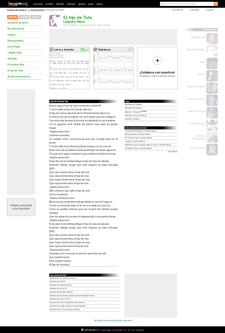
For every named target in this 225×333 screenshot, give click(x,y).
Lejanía (11, 34)
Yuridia (201, 74)
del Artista (24, 17)
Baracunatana (15, 40)
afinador (60, 4)
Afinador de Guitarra (133, 108)
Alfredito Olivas (196, 49)
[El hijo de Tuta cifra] (123, 320)
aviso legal (106, 330)
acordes (49, 4)
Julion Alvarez (196, 123)
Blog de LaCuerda (136, 112)
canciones (38, 4)
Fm (51, 55)
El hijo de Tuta (15, 70)
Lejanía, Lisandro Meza (135, 141)
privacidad (117, 330)
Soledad (12, 58)
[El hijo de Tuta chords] (104, 320)
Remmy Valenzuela (198, 137)
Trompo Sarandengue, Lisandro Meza (141, 131)
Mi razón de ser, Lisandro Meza (138, 138)
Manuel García (196, 111)
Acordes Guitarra (132, 119)
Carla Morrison (196, 98)
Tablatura (104, 49)
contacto (140, 330)
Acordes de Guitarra (16, 9)
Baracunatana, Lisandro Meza (137, 134)
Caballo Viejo (15, 52)
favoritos (71, 4)
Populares (13, 17)
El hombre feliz (16, 64)
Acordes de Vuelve (58, 281)
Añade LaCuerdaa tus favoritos (21, 207)
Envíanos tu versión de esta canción (157, 66)
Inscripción (178, 9)
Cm (51, 53)
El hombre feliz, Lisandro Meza (138, 148)
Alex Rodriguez (196, 86)
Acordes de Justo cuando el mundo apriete (68, 306)
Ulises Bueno (197, 148)
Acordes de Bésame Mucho (61, 292)
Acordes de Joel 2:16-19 (60, 299)
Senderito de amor (18, 22)
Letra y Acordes (64, 49)
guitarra (82, 4)
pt (133, 330)
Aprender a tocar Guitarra (136, 115)
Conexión (194, 9)
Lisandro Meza (37, 9)
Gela (202, 62)
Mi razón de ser (16, 28)
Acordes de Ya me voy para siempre (65, 309)
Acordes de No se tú (58, 288)
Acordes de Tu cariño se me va (63, 278)
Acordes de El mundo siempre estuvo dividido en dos (72, 295)
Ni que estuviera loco (19, 76)
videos (99, 4)
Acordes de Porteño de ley (61, 285)
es (125, 330)
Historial (35, 17)
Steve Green (198, 37)
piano (91, 4)
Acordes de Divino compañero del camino (67, 302)
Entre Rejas (14, 46)
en (129, 330)
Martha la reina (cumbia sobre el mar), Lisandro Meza (148, 145)
